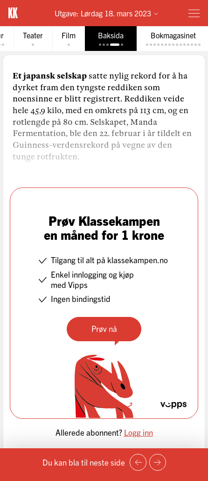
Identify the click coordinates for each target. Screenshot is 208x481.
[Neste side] (157, 462)
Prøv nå (104, 328)
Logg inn (138, 432)
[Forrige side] (138, 462)
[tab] (33, 38)
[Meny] (194, 13)
